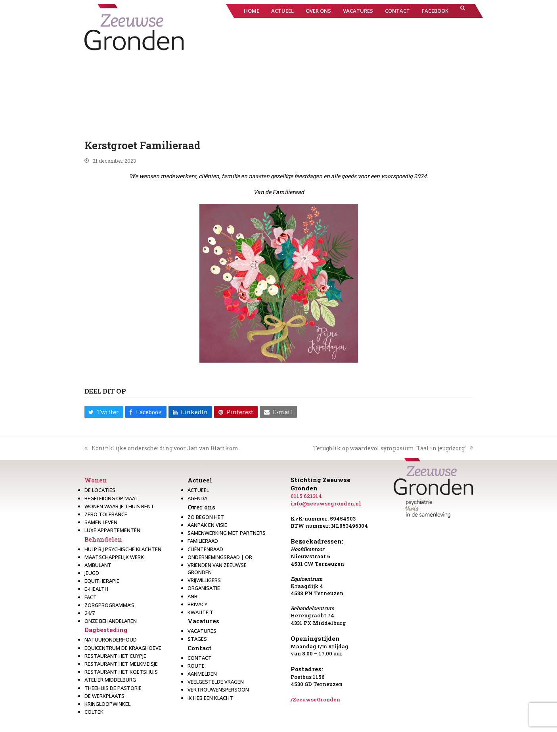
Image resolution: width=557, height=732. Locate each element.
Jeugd (91, 572)
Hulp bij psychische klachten (122, 549)
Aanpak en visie (207, 524)
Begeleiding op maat (111, 498)
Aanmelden (202, 673)
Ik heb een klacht (210, 697)
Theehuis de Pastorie (113, 688)
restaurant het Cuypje (115, 655)
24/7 (89, 613)
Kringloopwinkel (107, 703)
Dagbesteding (106, 630)
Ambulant (97, 565)
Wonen (95, 480)
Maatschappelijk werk (114, 557)
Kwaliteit (200, 612)
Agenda (197, 498)
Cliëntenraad (205, 549)
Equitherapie (101, 580)
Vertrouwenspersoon (218, 689)
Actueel (200, 480)
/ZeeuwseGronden (315, 699)
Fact (90, 597)
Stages (197, 638)
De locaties (99, 490)
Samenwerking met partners (227, 532)
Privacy (197, 604)
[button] (462, 11)
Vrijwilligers (204, 580)
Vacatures (203, 621)
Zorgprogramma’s (109, 605)
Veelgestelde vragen (216, 681)
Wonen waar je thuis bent (119, 506)
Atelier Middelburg (110, 679)
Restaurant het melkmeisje (121, 663)
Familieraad (203, 540)
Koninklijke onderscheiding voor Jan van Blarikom (161, 448)
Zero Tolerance (105, 514)
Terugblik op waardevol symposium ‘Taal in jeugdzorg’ (393, 448)
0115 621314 (306, 496)
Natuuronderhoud (110, 639)
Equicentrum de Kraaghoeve (122, 647)
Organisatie (204, 588)
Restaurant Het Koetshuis (121, 671)
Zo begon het (206, 517)
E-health (96, 588)
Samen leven (100, 522)
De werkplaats (104, 695)
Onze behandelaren (110, 620)
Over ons (201, 507)
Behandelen (103, 539)
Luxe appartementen (112, 530)
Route (196, 665)
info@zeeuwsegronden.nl (326, 503)
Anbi (193, 596)
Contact (200, 648)
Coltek (93, 711)
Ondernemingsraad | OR (220, 557)
